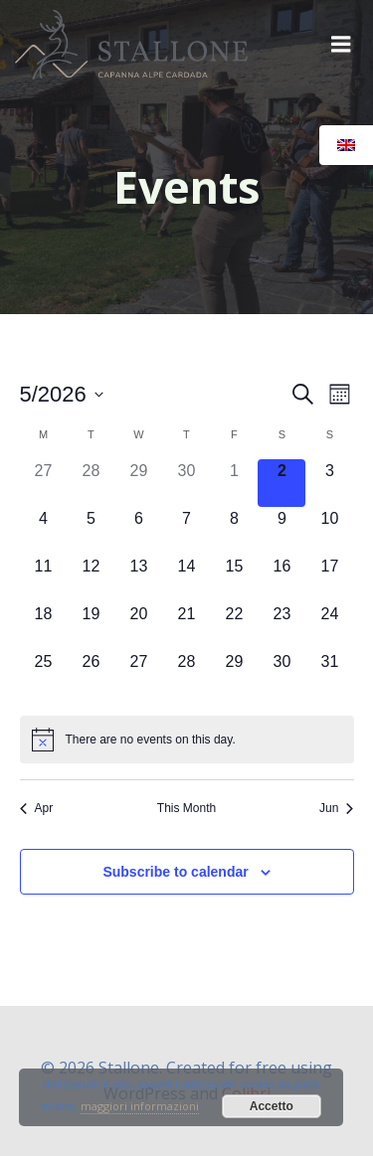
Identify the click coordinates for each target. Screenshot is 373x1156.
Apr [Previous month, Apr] (37, 808)
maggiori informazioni (140, 1105)
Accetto (271, 1106)
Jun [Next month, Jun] (336, 808)
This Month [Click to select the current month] (186, 808)
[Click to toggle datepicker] (61, 394)
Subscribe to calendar (175, 872)
